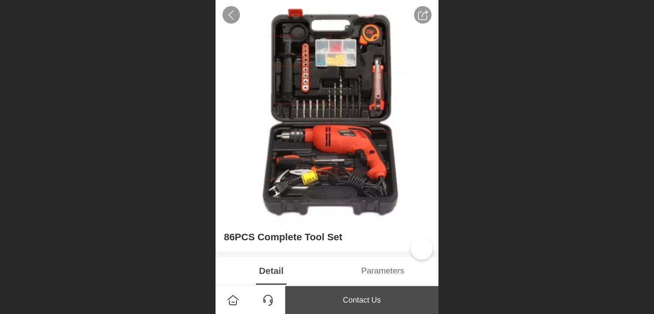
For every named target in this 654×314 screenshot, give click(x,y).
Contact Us (362, 300)
